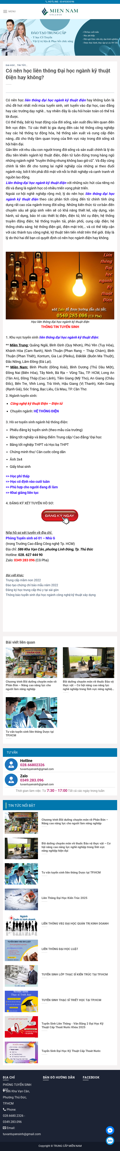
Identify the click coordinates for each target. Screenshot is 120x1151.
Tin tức (22, 65)
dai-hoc (11, 65)
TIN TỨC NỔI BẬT (21, 805)
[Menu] (9, 11)
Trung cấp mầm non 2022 (23, 580)
